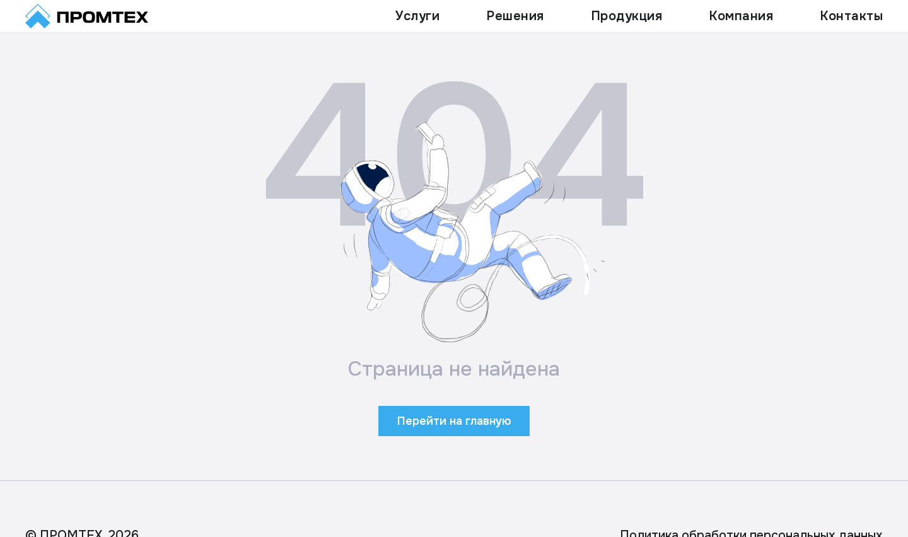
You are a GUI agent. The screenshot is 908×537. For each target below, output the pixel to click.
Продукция (627, 16)
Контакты (851, 16)
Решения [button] (515, 16)
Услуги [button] (417, 16)
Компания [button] (741, 16)
